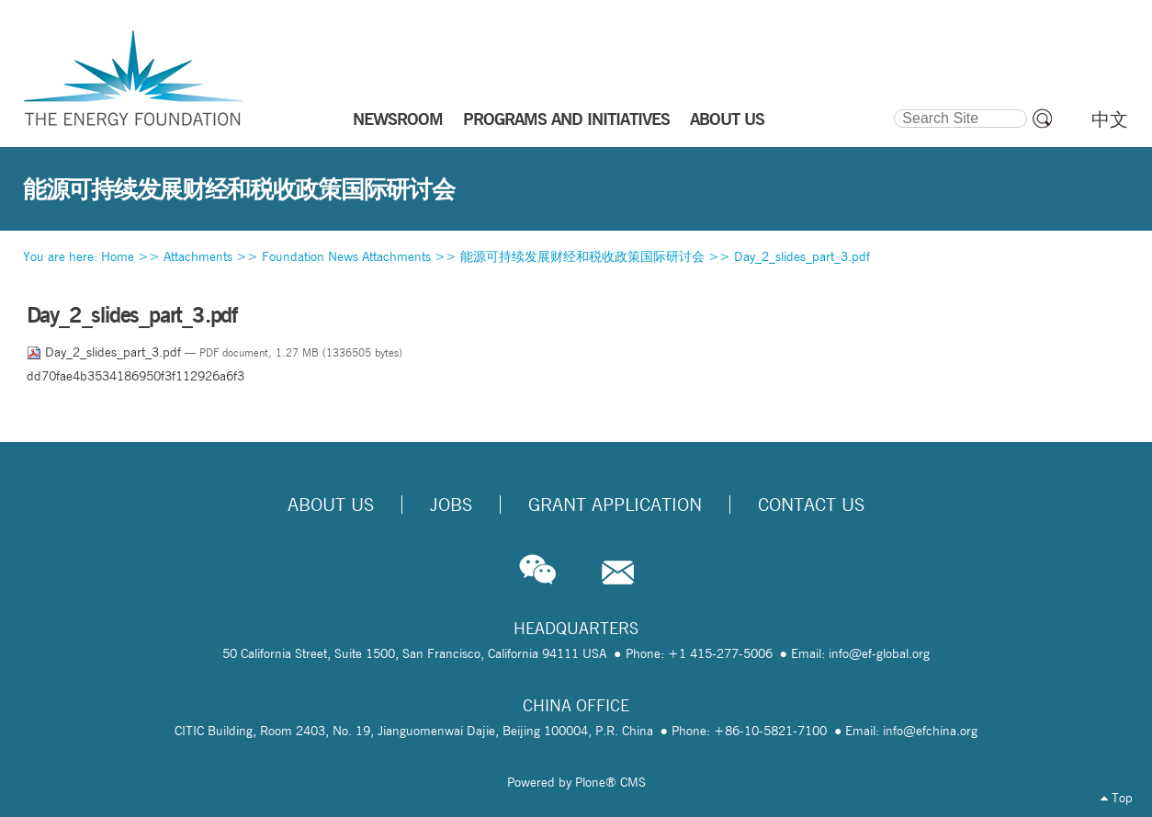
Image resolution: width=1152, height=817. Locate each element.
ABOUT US (727, 119)
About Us (331, 504)
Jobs (451, 504)
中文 (1109, 119)
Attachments (198, 256)
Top (1117, 797)
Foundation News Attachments (346, 256)
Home (117, 256)
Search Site (893, 107)
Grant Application (615, 504)
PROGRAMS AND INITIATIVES (566, 119)
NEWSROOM (398, 119)
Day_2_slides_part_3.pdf (802, 256)
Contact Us (811, 504)
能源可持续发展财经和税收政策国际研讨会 (582, 256)
